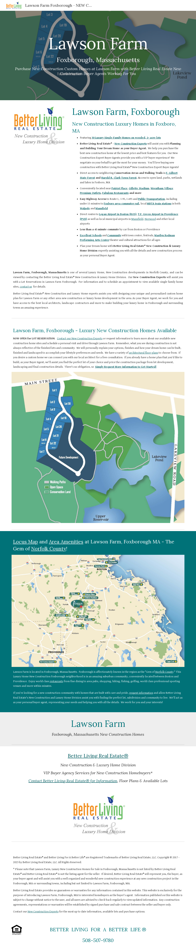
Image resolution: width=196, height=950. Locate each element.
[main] (98, 56)
